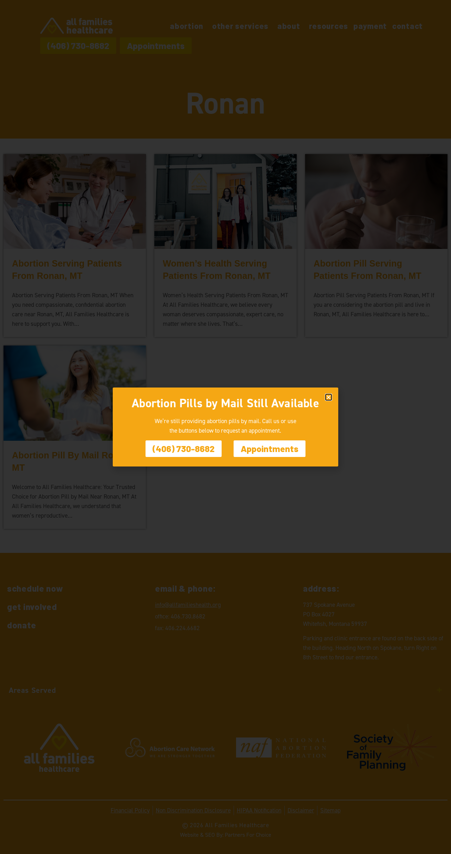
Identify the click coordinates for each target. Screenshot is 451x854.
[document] (225, 427)
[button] (328, 397)
